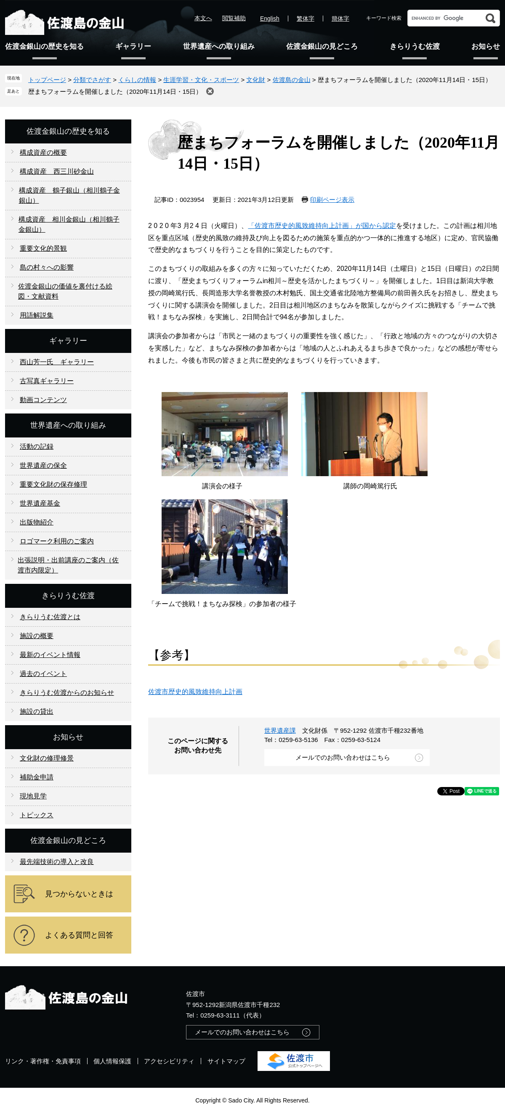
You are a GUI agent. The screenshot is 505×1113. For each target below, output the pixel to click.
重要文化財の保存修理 (53, 484)
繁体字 (305, 18)
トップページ (47, 79)
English (269, 18)
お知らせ (485, 46)
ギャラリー (133, 46)
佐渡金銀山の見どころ (322, 46)
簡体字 (340, 18)
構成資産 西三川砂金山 (57, 171)
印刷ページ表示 (332, 199)
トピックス (36, 815)
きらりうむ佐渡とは (50, 616)
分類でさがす (92, 79)
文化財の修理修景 (47, 758)
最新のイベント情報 (50, 654)
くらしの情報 (137, 79)
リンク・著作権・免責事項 (43, 1061)
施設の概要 (36, 635)
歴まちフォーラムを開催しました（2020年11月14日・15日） (115, 91)
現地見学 (33, 796)
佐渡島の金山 (292, 79)
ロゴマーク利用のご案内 (57, 541)
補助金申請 (36, 777)
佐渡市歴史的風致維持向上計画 (195, 691)
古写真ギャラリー (47, 380)
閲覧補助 (234, 18)
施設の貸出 (36, 711)
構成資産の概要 (43, 152)
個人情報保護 (112, 1061)
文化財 (255, 79)
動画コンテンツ (43, 399)
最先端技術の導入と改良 (57, 861)
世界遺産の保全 (43, 465)
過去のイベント (43, 673)
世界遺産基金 (40, 503)
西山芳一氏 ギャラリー (57, 362)
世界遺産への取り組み (219, 46)
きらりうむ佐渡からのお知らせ (67, 692)
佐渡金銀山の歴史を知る (44, 46)
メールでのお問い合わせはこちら (342, 757)
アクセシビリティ (169, 1061)
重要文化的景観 (43, 248)
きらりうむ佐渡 (415, 46)
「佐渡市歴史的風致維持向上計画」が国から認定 (322, 225)
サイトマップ (226, 1061)
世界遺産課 (280, 730)
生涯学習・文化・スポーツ (201, 79)
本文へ (203, 18)
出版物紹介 (36, 522)
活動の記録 (36, 446)
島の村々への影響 (47, 267)
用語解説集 (36, 315)
